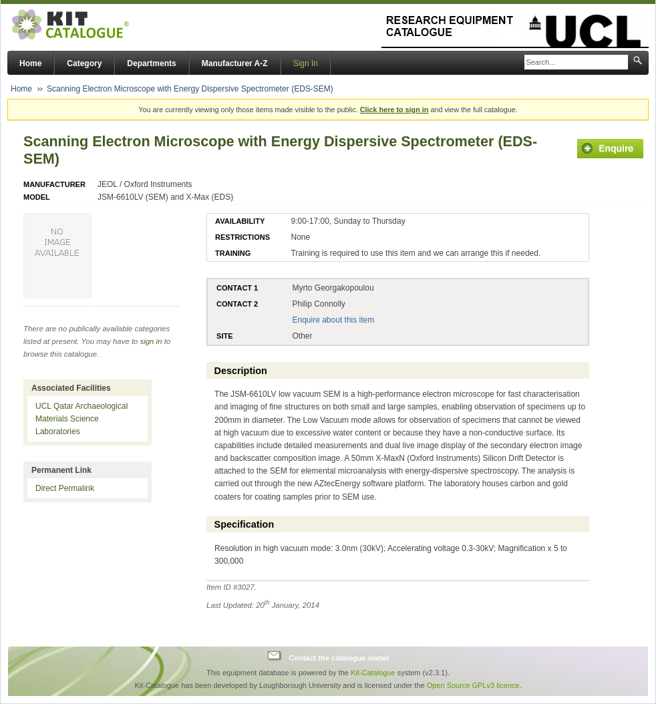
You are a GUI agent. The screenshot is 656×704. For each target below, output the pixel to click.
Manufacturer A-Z (235, 63)
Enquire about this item (333, 320)
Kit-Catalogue (373, 673)
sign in (151, 341)
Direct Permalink (64, 488)
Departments (151, 63)
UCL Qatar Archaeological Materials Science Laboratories (81, 418)
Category (84, 63)
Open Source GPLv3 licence (473, 685)
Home (30, 63)
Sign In (305, 63)
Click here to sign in (394, 110)
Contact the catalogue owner (339, 657)
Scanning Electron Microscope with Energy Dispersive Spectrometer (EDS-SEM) (190, 89)
